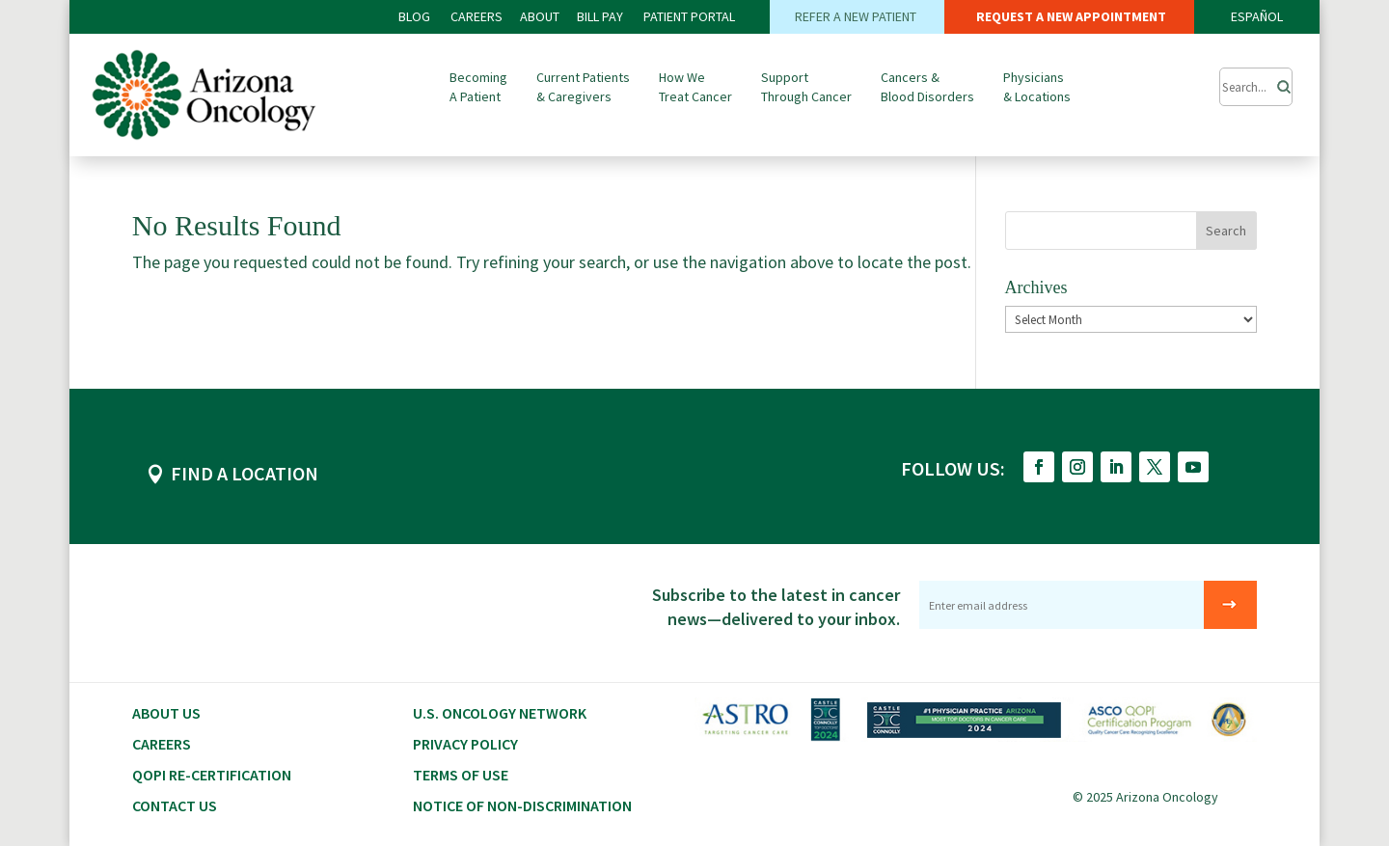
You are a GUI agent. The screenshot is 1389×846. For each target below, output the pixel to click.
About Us (166, 713)
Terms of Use (460, 774)
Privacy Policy (465, 743)
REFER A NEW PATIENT (857, 16)
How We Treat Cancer (695, 86)
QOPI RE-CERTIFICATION (211, 774)
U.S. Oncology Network (499, 713)
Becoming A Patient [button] (478, 86)
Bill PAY (600, 16)
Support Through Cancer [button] (806, 86)
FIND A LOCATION (244, 473)
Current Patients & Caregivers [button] (583, 86)
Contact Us (174, 805)
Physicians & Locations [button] (1037, 86)
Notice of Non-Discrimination (522, 805)
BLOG (415, 16)
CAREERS (476, 16)
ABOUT (539, 16)
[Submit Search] (1256, 87)
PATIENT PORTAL (689, 16)
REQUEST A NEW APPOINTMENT (1069, 16)
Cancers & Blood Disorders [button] (927, 86)
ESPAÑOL (1257, 16)
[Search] (1278, 82)
